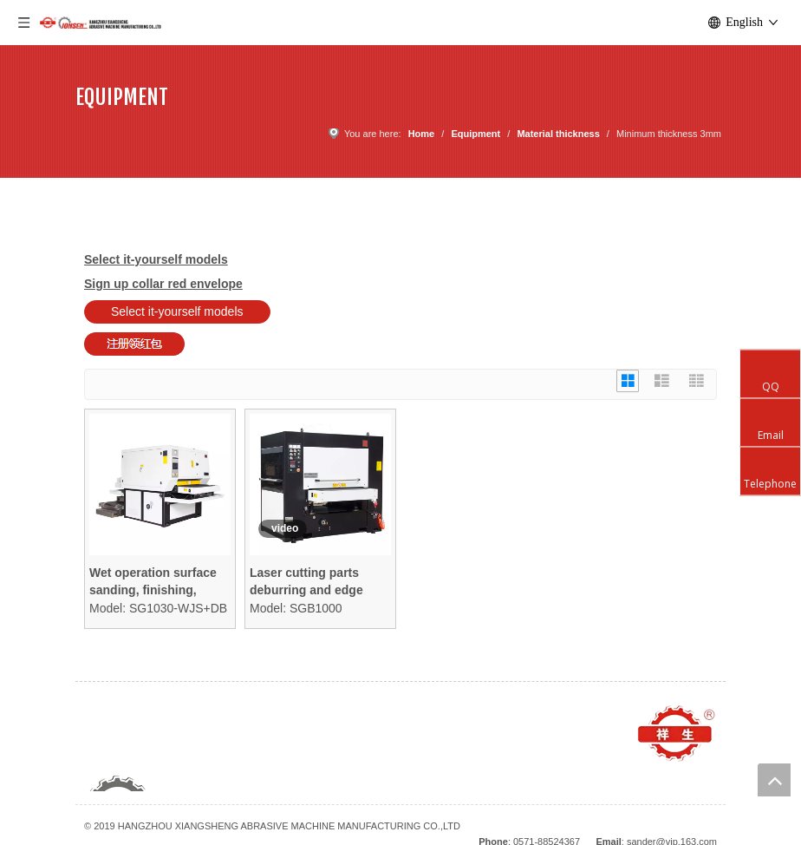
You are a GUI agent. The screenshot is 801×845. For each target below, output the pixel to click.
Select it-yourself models (177, 311)
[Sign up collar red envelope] (134, 344)
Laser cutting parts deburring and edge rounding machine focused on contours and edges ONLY (309, 582)
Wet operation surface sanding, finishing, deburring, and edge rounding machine (153, 582)
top (774, 779)
